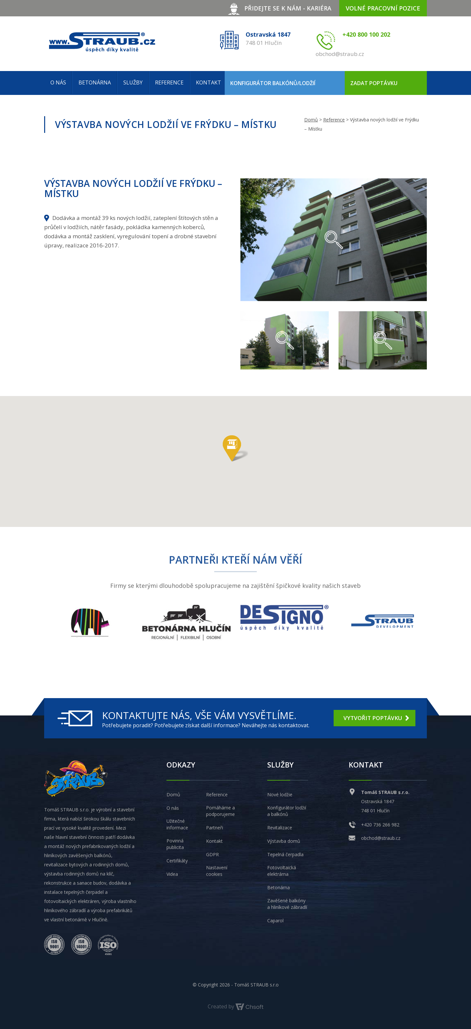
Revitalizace (279, 827)
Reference (169, 82)
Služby (133, 82)
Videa (172, 874)
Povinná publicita (175, 844)
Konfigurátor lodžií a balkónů (286, 810)
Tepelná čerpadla (285, 854)
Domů (311, 120)
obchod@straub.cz (380, 838)
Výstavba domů (283, 841)
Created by (235, 1006)
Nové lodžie (279, 794)
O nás (58, 82)
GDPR (212, 854)
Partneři (214, 827)
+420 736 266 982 (380, 824)
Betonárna (94, 82)
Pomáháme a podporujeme (220, 810)
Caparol (275, 920)
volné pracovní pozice (383, 8)
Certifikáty (177, 861)
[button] (235, 448)
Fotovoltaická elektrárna (281, 870)
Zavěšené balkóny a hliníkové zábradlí (287, 903)
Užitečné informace (177, 824)
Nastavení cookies (216, 870)
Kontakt (208, 82)
